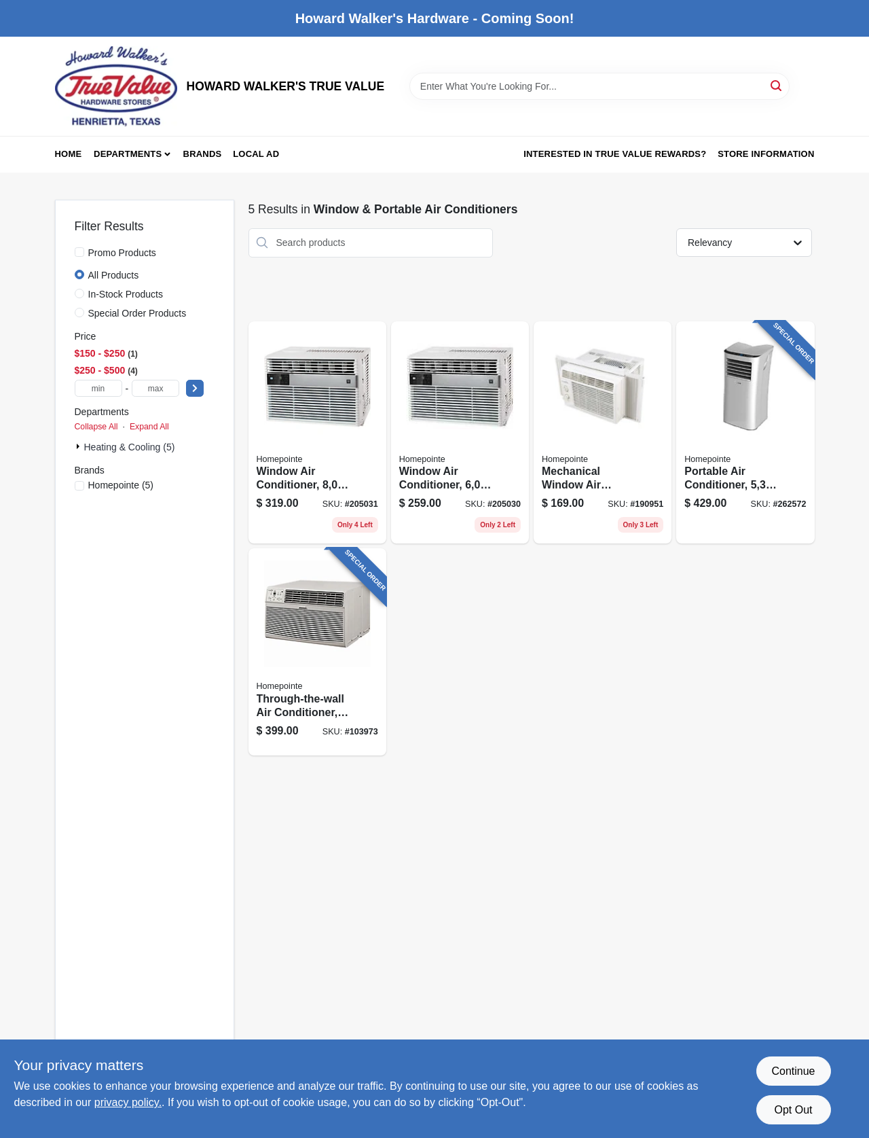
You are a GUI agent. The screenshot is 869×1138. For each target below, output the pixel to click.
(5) (121, 485)
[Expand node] (79, 446)
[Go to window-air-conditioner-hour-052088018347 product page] (460, 432)
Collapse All (96, 426)
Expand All (149, 426)
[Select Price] (195, 388)
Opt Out (793, 1110)
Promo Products (122, 252)
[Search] (777, 85)
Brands (202, 154)
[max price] (155, 388)
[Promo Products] (79, 252)
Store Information (766, 154)
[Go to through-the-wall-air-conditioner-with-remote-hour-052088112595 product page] (317, 651)
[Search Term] (599, 86)
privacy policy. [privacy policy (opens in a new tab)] (128, 1102)
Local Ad (256, 154)
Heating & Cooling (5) (129, 447)
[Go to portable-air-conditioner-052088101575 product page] (745, 432)
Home (68, 154)
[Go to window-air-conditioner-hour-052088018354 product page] (317, 432)
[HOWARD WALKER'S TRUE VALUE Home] (116, 86)
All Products (113, 275)
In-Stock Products (126, 294)
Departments (128, 154)
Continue (793, 1071)
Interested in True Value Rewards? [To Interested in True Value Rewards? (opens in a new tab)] (614, 154)
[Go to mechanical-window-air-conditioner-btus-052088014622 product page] (602, 432)
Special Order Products (137, 313)
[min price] (98, 388)
